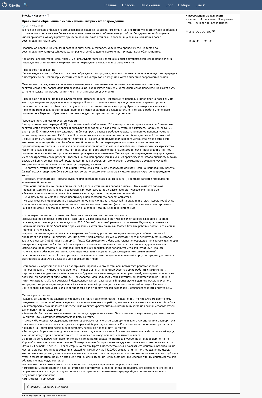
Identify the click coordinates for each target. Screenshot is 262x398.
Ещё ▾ (200, 5)
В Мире (184, 5)
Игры (189, 23)
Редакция (36, 395)
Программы (225, 19)
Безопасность (219, 23)
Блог (169, 5)
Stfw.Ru (10, 5)
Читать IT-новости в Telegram (48, 386)
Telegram (194, 40)
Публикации (150, 5)
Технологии (201, 23)
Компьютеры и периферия (38, 378)
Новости (128, 5)
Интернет (191, 19)
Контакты (26, 395)
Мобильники (208, 19)
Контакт (208, 40)
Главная (110, 5)
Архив (46, 395)
